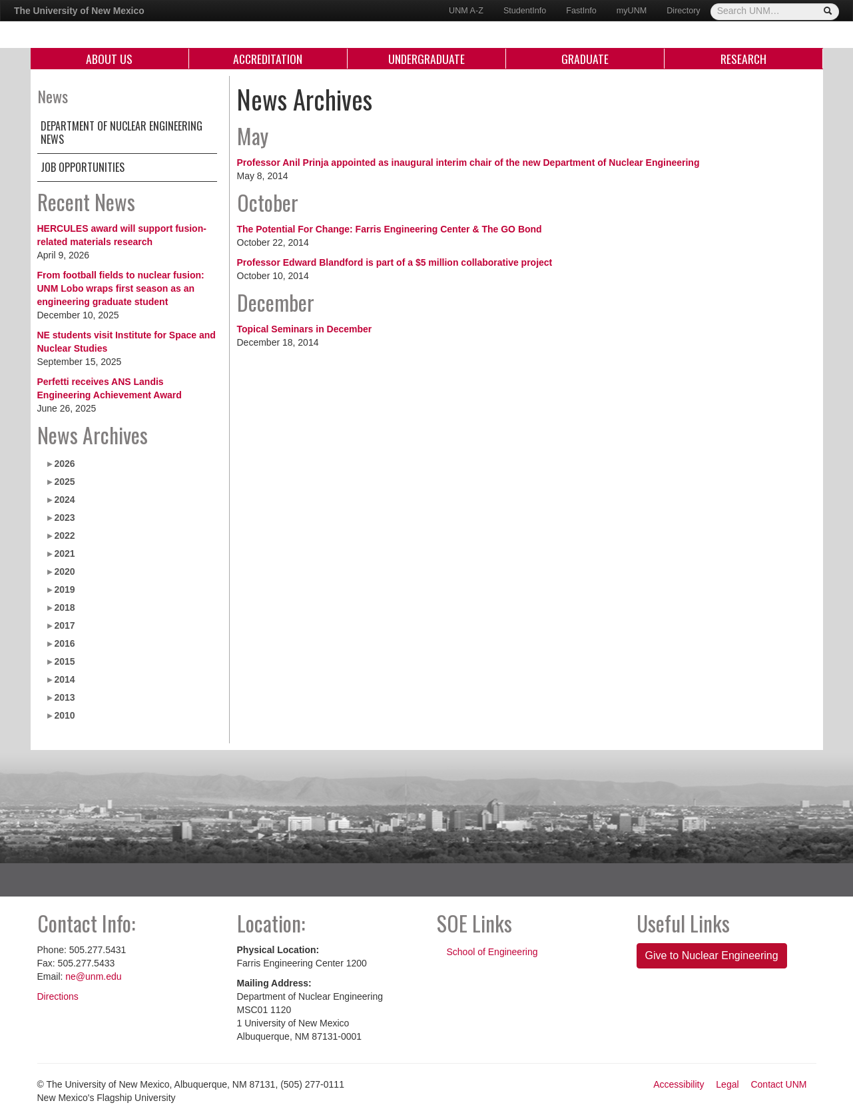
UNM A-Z (466, 10)
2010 (64, 715)
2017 (64, 625)
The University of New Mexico (79, 10)
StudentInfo (524, 10)
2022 (64, 535)
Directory (683, 10)
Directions (58, 996)
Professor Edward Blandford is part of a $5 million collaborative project (395, 262)
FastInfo (581, 10)
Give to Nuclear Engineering (711, 955)
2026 (64, 463)
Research (743, 58)
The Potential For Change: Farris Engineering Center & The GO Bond (389, 229)
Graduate (585, 58)
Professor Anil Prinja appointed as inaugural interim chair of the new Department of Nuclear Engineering (468, 162)
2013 (64, 697)
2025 (64, 481)
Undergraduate (426, 58)
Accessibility (678, 1084)
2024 (64, 499)
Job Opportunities (83, 167)
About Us (109, 58)
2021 (64, 553)
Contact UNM (778, 1084)
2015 (64, 661)
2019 (64, 589)
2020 (64, 571)
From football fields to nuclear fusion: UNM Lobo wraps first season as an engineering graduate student (120, 288)
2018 (64, 607)
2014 (64, 679)
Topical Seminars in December (304, 329)
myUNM (632, 10)
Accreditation (267, 58)
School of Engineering (492, 951)
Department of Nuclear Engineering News (121, 132)
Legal (727, 1084)
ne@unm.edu (93, 976)
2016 (64, 643)
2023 (64, 517)
